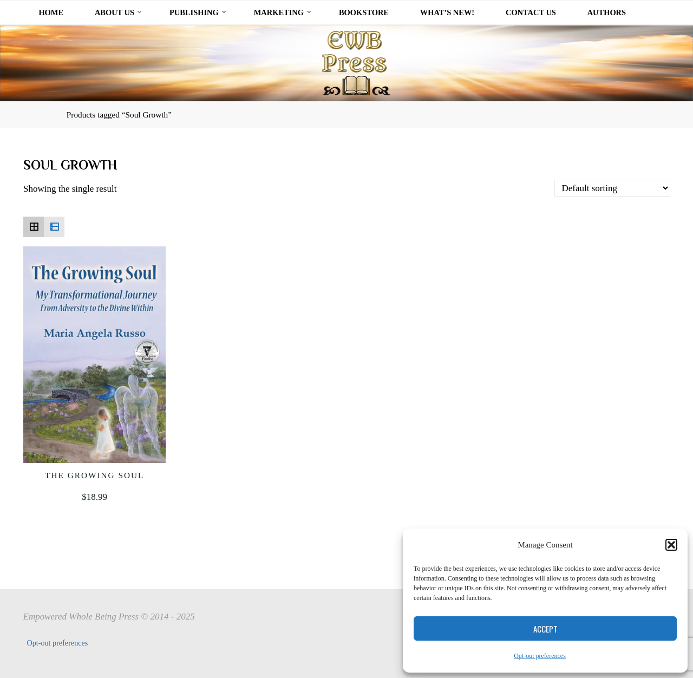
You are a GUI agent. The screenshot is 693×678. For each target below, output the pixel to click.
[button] (671, 544)
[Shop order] (612, 188)
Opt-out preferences (540, 656)
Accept (545, 629)
